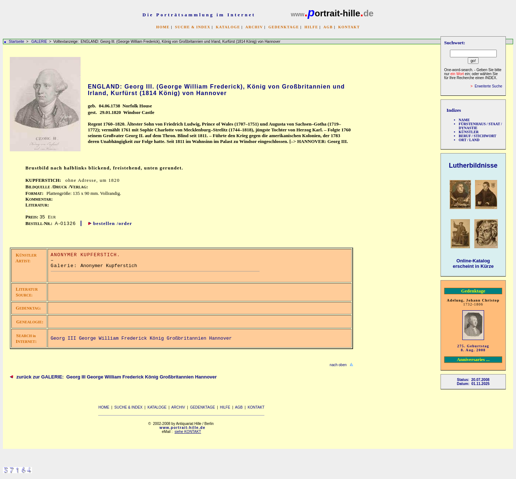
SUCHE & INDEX (192, 27)
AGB (328, 27)
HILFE (311, 27)
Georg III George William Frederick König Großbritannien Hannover (141, 338)
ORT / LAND (469, 140)
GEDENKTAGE (284, 27)
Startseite (16, 42)
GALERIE (39, 42)
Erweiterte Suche (488, 86)
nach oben (338, 365)
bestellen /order (112, 223)
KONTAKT (349, 27)
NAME (464, 120)
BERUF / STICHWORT (477, 136)
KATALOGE (228, 27)
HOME (162, 27)
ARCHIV (254, 27)
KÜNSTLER (469, 132)
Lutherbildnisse (473, 165)
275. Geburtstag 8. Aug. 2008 (473, 348)
